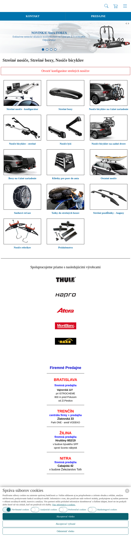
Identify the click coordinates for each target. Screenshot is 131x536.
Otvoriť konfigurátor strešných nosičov (65, 71)
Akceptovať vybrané (65, 524)
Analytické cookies (48, 509)
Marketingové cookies (107, 509)
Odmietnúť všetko (65, 531)
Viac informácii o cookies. (63, 504)
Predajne (98, 16)
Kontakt (33, 16)
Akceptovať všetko (65, 516)
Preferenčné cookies (77, 509)
